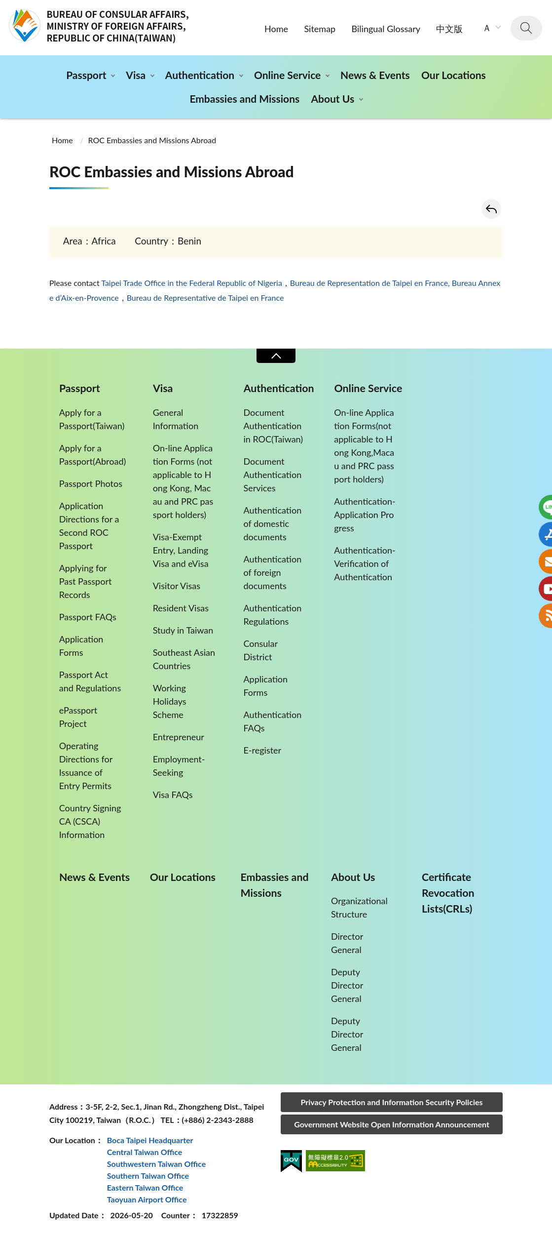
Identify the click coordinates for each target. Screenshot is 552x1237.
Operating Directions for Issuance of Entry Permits (85, 765)
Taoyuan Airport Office (147, 1199)
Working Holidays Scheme (169, 701)
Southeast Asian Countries (184, 659)
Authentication (199, 75)
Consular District (260, 650)
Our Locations (453, 75)
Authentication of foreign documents (272, 572)
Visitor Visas (176, 585)
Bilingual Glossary (386, 28)
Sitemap (319, 28)
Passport (86, 75)
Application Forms (81, 646)
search (526, 28)
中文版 (449, 28)
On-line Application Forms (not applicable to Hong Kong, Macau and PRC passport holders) (183, 481)
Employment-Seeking (179, 766)
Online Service (287, 75)
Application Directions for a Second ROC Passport (89, 525)
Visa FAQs (173, 794)
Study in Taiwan (183, 630)
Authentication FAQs (272, 721)
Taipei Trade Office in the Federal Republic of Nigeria (191, 282)
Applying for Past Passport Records (85, 581)
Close (276, 356)
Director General (347, 943)
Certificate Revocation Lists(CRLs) (448, 893)
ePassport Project (78, 717)
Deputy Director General (347, 985)
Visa (136, 75)
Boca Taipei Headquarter (150, 1140)
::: (5, 8)
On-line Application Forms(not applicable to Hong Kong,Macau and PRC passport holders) (364, 445)
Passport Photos (90, 483)
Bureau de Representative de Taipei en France (205, 297)
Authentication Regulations (272, 614)
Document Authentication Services (272, 474)
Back (491, 209)
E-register (262, 750)
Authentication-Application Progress (364, 514)
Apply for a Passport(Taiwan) (92, 419)
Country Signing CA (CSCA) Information (90, 821)
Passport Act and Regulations (90, 681)
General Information (176, 419)
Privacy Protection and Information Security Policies (391, 1102)
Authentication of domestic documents (272, 523)
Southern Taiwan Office (148, 1175)
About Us (332, 98)
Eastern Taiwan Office (145, 1187)
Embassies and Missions (244, 98)
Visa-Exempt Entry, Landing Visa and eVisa (181, 550)
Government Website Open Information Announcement (391, 1124)
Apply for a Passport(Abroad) (92, 454)
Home (276, 28)
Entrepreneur (178, 736)
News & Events (375, 75)
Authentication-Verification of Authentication (364, 563)
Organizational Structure (359, 907)
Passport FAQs (87, 616)
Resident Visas (181, 607)
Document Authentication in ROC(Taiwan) (273, 425)
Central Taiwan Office (145, 1152)
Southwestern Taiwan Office (156, 1163)
